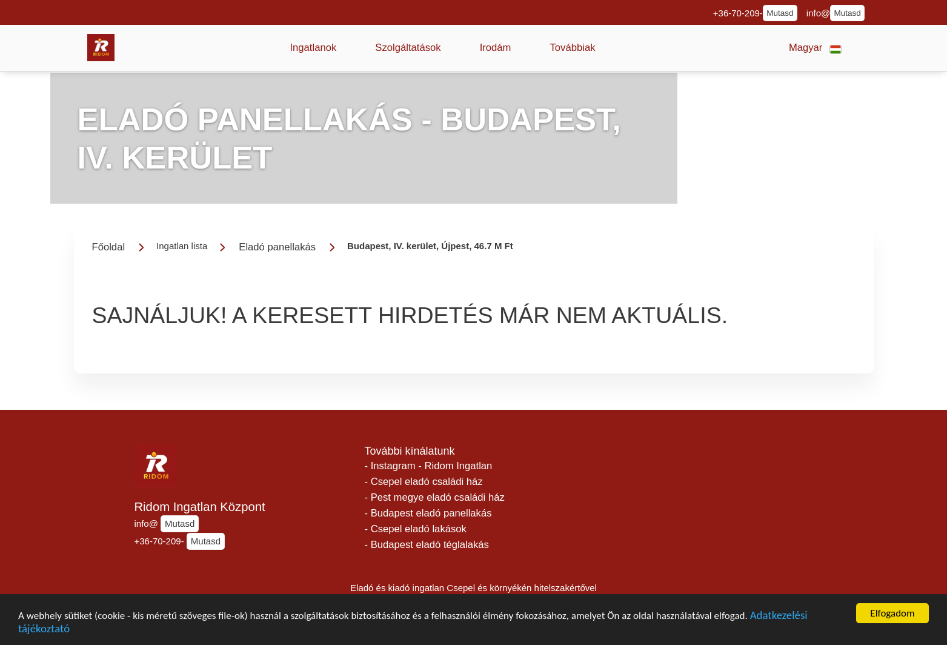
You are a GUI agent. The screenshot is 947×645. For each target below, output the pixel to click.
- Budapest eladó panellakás (428, 513)
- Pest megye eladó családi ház (435, 497)
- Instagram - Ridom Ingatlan (429, 466)
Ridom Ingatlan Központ (200, 506)
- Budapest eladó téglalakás (427, 544)
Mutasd (779, 13)
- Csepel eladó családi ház (424, 481)
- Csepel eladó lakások (416, 529)
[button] (313, 48)
